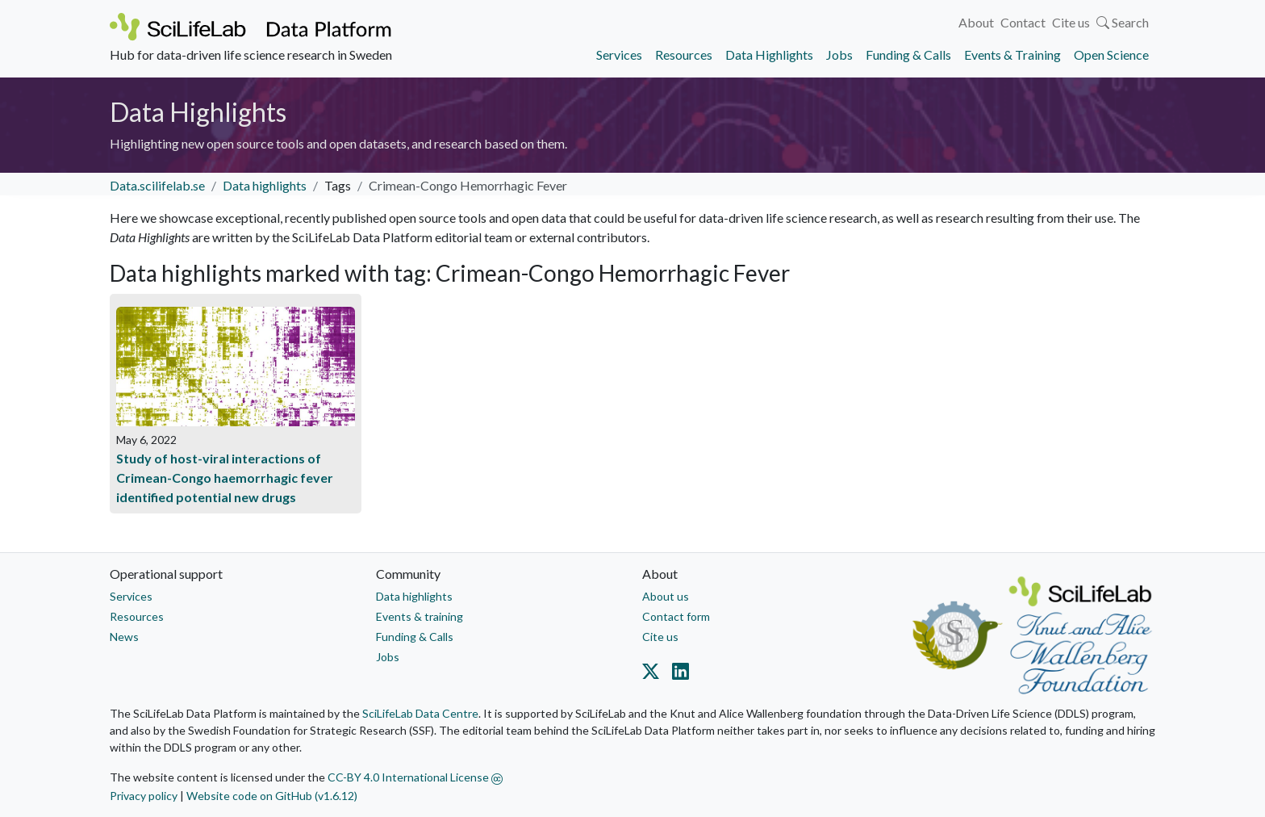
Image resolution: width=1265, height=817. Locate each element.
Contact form (676, 616)
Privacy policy (143, 795)
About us (665, 596)
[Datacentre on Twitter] (654, 674)
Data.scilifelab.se (157, 185)
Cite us (1071, 22)
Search (1122, 22)
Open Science (1111, 54)
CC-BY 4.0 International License (415, 777)
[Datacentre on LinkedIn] (677, 674)
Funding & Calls (908, 54)
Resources (683, 54)
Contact (1023, 22)
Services (619, 54)
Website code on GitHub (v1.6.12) (271, 795)
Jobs (839, 54)
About (976, 22)
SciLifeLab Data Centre (420, 713)
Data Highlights (769, 54)
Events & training (419, 616)
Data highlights (265, 185)
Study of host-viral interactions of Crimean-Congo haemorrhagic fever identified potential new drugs (224, 477)
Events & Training (1012, 54)
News (124, 636)
